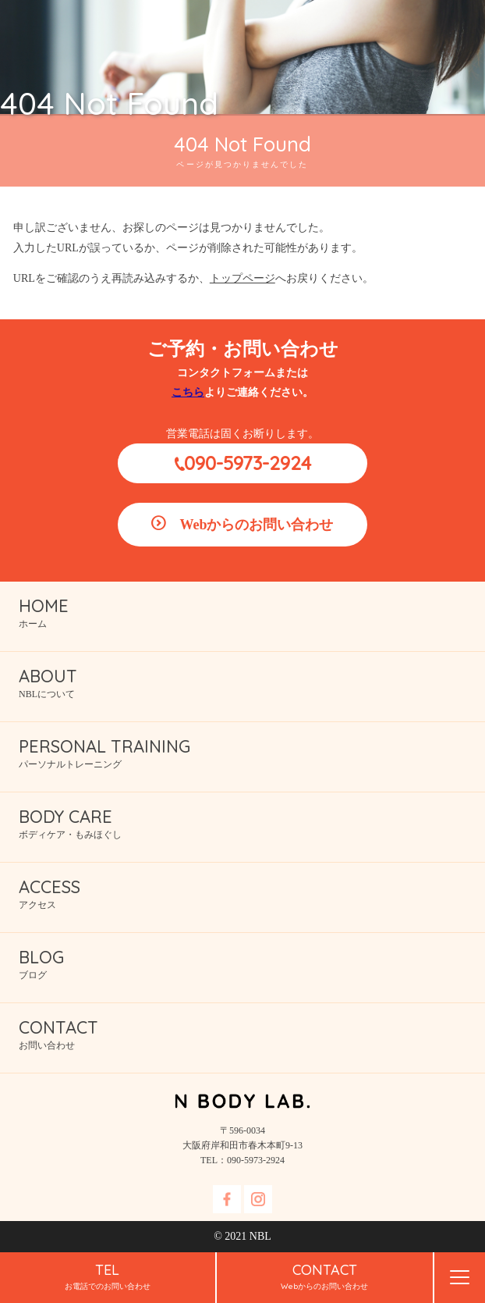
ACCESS (49, 887)
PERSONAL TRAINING (104, 746)
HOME (44, 606)
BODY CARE (65, 816)
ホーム (252, 611)
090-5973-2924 (247, 463)
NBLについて (252, 682)
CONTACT (58, 1027)
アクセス (252, 893)
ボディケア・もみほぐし (252, 822)
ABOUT (48, 676)
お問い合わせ (252, 1033)
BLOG (41, 957)
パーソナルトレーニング (252, 752)
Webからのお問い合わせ (256, 524)
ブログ (252, 963)
